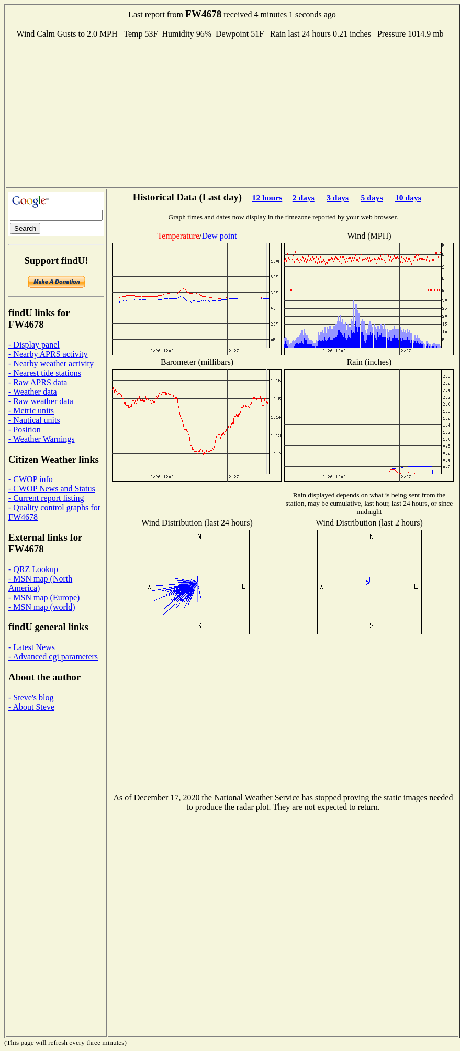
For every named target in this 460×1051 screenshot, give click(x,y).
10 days (408, 197)
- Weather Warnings (41, 438)
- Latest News (31, 647)
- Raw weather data (40, 401)
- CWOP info (30, 479)
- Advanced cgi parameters (53, 656)
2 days (304, 197)
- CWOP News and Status (51, 488)
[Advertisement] (232, 112)
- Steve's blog (30, 697)
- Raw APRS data (37, 382)
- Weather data (32, 391)
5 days (372, 197)
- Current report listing (46, 498)
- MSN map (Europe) (44, 597)
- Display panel (34, 344)
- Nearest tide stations (44, 372)
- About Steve (31, 706)
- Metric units (31, 410)
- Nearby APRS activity (48, 354)
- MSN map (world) (41, 606)
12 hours (267, 197)
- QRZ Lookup (33, 569)
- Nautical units (34, 420)
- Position (24, 429)
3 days (338, 197)
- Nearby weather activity (51, 363)
